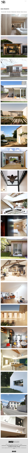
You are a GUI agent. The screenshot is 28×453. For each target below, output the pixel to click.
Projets (18, 444)
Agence (9, 444)
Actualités (15, 444)
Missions (12, 444)
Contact (21, 444)
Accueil (7, 444)
